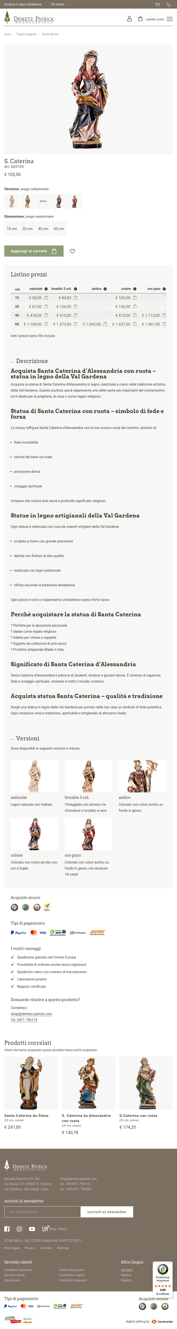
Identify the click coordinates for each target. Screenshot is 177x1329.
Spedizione (12, 1280)
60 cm (59, 229)
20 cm (27, 229)
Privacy (30, 1248)
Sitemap (63, 1248)
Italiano (126, 1275)
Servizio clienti (14, 1275)
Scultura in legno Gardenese (23, 4)
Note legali (12, 1248)
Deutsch (127, 1270)
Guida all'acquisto (72, 1270)
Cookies (46, 1248)
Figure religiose (27, 34)
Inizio (7, 34)
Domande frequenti (73, 1280)
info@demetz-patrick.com (78, 1179)
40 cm (43, 229)
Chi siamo (57, 4)
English (126, 1280)
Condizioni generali (18, 1270)
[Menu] (170, 1264)
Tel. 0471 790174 (24, 1020)
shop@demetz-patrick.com (31, 1014)
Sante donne (50, 34)
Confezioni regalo (71, 1275)
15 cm (12, 229)
